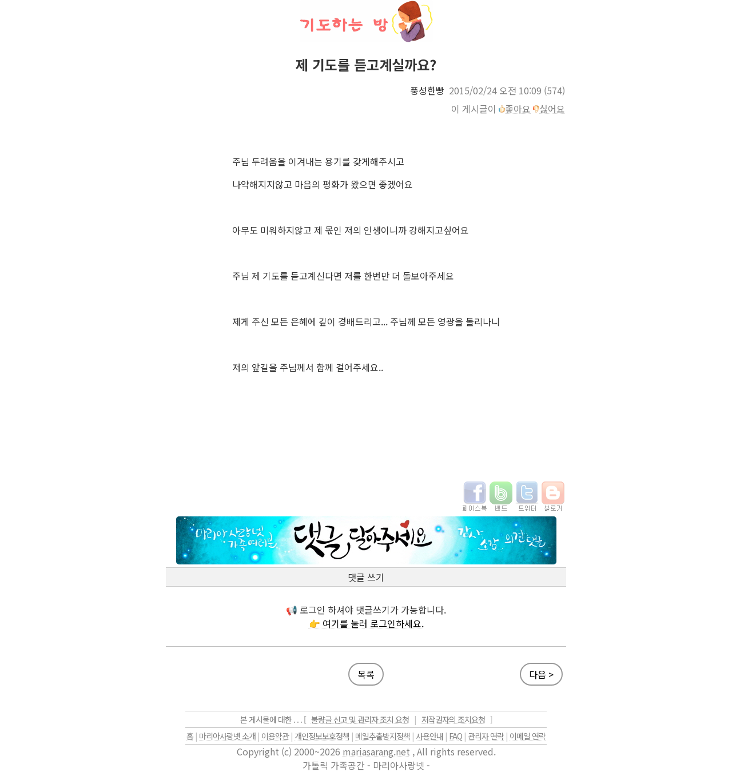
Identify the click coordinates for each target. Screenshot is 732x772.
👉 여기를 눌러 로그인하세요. (366, 623)
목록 (366, 674)
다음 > (541, 674)
